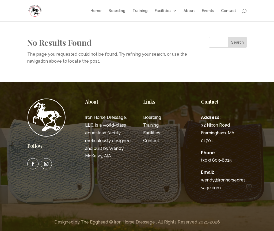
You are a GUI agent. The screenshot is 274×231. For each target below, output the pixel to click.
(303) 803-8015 (216, 160)
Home (95, 11)
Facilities (163, 11)
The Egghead (94, 222)
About (189, 11)
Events (208, 11)
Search (237, 42)
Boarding (116, 11)
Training (140, 11)
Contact (228, 11)
